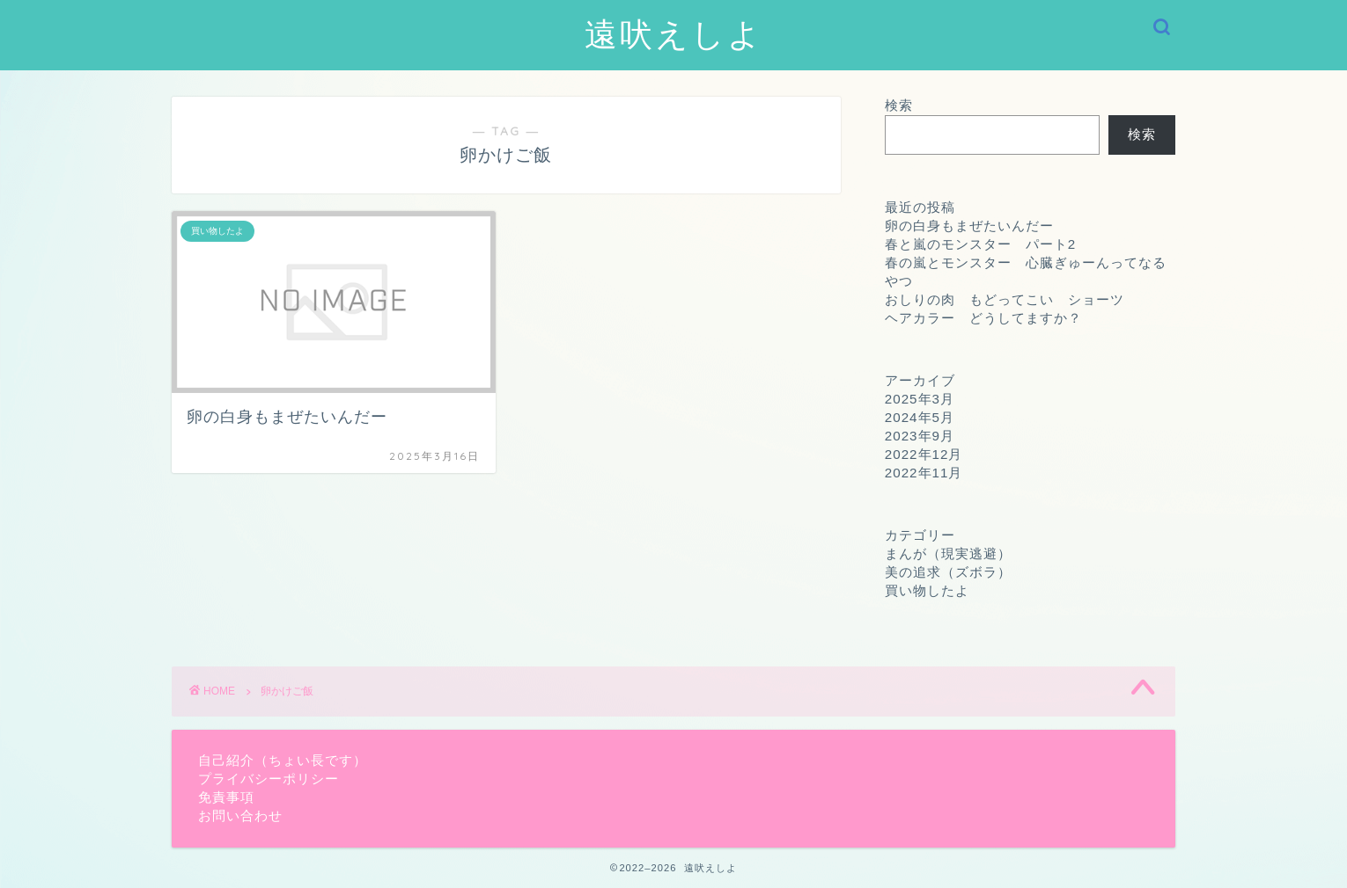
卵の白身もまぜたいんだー (969, 225)
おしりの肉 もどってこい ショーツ (1004, 299)
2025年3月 (919, 398)
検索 (899, 105)
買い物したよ (927, 590)
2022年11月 (924, 472)
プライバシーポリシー (268, 778)
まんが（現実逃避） (948, 553)
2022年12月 (924, 454)
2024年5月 (919, 417)
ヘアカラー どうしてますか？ (983, 317)
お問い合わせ (240, 815)
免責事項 (226, 797)
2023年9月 (919, 435)
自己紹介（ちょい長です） (282, 760)
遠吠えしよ (674, 33)
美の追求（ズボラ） (948, 571)
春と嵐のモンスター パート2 (980, 244)
